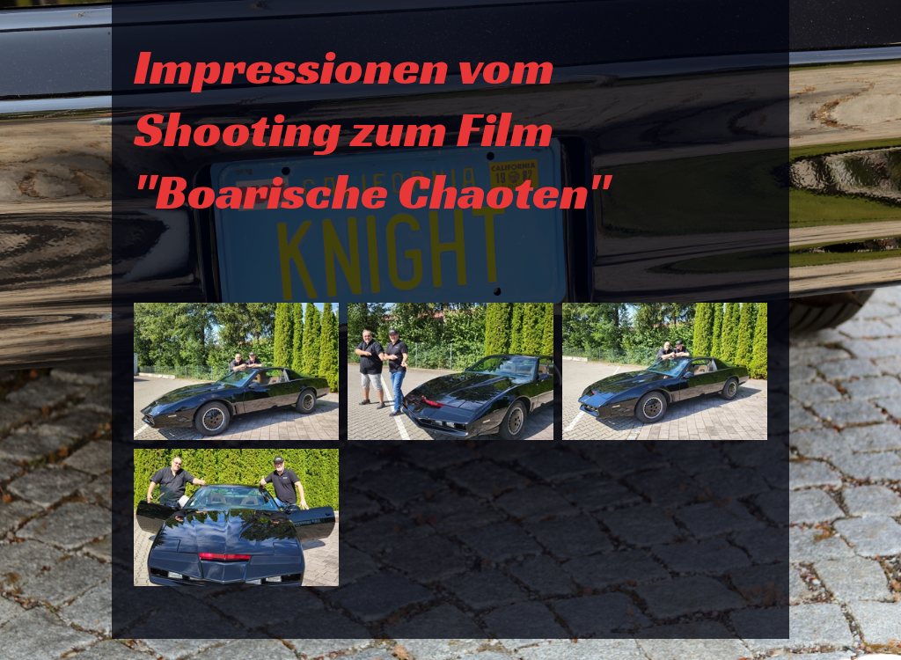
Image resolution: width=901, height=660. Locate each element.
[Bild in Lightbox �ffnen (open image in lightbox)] (237, 371)
